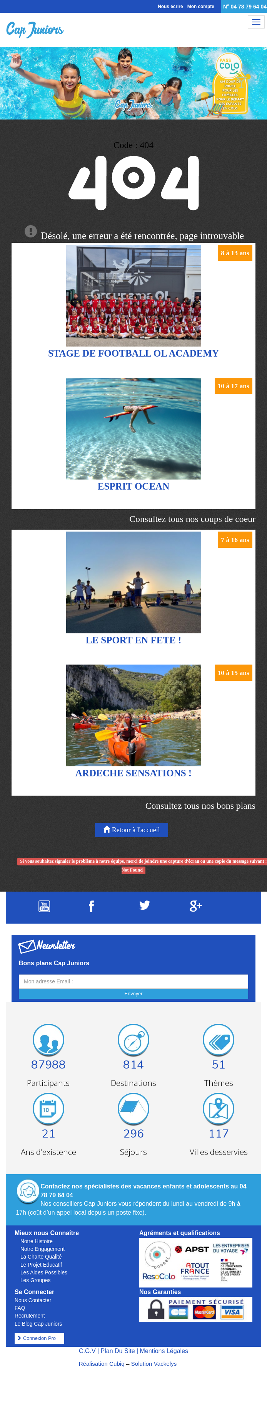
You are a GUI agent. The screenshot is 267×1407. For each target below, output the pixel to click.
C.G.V (87, 1351)
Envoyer (134, 993)
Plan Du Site (118, 1351)
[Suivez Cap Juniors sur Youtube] (44, 910)
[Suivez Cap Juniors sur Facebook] (91, 910)
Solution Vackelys (154, 1363)
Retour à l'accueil (131, 830)
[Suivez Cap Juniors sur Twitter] (144, 907)
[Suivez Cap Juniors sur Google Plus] (196, 909)
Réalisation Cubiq (102, 1363)
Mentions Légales (164, 1351)
